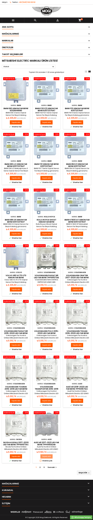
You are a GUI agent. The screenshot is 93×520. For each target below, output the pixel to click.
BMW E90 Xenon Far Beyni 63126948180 (16, 109)
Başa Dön (84, 473)
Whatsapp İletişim (81, 517)
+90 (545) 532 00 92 (27, 2)
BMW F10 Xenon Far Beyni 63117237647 (77, 109)
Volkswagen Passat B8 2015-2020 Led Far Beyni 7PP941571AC (16, 333)
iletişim (4, 2)
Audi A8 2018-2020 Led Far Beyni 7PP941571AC (77, 387)
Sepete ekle (16, 122)
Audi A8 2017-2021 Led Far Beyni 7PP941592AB (46, 443)
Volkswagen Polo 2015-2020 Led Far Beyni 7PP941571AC (46, 333)
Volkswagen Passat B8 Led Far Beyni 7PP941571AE (46, 276)
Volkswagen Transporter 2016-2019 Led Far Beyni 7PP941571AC (46, 388)
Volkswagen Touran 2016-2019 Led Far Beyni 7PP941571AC (16, 388)
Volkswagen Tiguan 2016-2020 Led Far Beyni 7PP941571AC (77, 333)
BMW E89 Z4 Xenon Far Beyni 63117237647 (16, 220)
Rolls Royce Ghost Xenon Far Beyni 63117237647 (46, 221)
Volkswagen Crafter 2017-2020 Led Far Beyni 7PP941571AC (77, 277)
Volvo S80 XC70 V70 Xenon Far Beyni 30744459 (16, 277)
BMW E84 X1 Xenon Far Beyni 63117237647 (77, 165)
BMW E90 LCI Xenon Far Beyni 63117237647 (16, 165)
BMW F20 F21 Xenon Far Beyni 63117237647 (46, 109)
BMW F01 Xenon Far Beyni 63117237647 (46, 165)
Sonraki (52, 467)
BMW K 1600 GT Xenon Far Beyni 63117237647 (77, 220)
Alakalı (29, 66)
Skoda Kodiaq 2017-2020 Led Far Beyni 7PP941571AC (16, 443)
